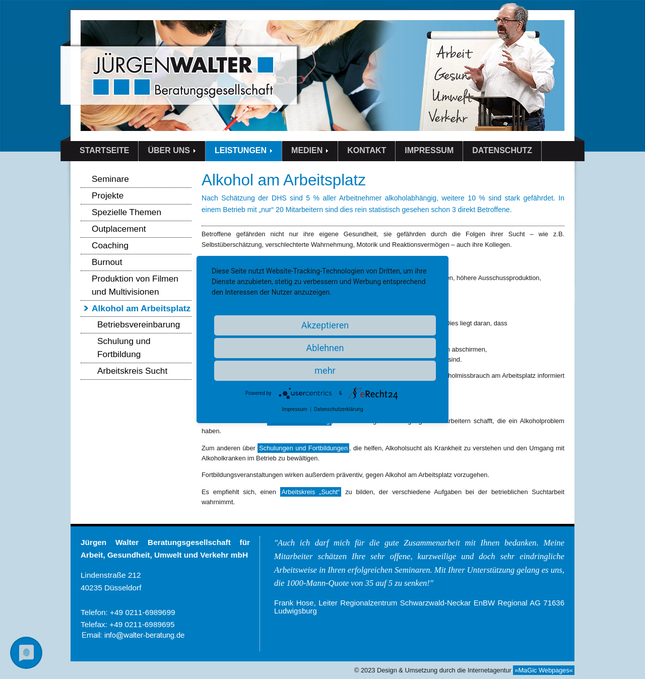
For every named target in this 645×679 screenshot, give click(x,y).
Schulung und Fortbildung (124, 347)
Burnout (107, 262)
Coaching (110, 245)
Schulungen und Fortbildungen (303, 448)
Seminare (110, 179)
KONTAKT (366, 150)
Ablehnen (325, 348)
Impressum (294, 409)
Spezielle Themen (126, 212)
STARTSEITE (104, 150)
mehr (324, 370)
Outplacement (119, 229)
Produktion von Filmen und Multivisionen (135, 285)
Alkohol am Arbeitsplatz (141, 308)
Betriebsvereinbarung (138, 324)
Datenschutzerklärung (338, 409)
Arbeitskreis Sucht (132, 371)
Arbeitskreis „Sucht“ (311, 492)
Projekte (107, 195)
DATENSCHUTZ (502, 150)
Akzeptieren (325, 325)
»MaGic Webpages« (543, 670)
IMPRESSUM (429, 150)
